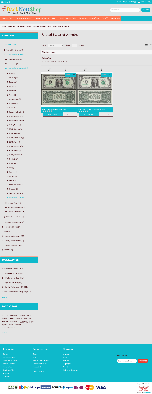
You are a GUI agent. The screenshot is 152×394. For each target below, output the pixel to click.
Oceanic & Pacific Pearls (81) (16, 211)
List (150, 45)
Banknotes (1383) (7, 18)
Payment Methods (38, 371)
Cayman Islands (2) (15, 99)
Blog (34, 357)
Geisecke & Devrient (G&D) (13, 269)
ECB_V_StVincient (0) (15, 155)
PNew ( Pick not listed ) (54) (14, 241)
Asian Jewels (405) (13, 64)
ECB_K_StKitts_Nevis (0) (16, 138)
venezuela (18, 325)
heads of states (22, 318)
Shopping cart (67, 364)
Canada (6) (12, 95)
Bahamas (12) (13, 78)
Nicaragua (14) (13, 189)
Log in (125, 2)
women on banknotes (8, 328)
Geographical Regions (24, 26)
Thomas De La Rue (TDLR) (13, 273)
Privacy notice (7, 367)
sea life (11, 325)
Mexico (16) (12, 180)
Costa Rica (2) (13, 103)
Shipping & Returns (9, 364)
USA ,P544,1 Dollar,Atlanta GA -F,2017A (55, 109)
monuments (13, 321)
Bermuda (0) (13, 90)
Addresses (66, 360)
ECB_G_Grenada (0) (15, 133)
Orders (65, 357)
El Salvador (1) (13, 159)
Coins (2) (105, 18)
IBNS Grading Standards (10, 360)
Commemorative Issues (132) (89, 18)
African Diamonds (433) (15, 59)
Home (4, 26)
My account (66, 354)
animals (5, 315)
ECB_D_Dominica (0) (15, 129)
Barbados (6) (13, 82)
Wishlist (65, 367)
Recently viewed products (41, 360)
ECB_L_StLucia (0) (14, 142)
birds (29, 315)
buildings (4, 318)
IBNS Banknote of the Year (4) (15, 217)
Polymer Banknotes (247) (67, 18)
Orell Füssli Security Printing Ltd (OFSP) (17, 292)
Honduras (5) (13, 172)
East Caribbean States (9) (17, 120)
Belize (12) (12, 86)
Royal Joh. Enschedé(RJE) (13, 283)
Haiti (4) (11, 168)
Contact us (6, 376)
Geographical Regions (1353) (15, 54)
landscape (5, 321)
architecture (13, 315)
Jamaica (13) (13, 176)
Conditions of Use (8, 370)
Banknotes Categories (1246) (45, 18)
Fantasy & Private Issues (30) (14, 50)
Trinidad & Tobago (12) (16, 193)
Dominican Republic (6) (16, 116)
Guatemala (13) (13, 163)
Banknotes (11, 26)
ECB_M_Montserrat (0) (16, 146)
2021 (46, 62)
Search (35, 354)
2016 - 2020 (54, 62)
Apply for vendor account (70, 370)
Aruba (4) (12, 73)
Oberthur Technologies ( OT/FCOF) (16, 287)
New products (37, 367)
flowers (11, 318)
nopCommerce (147, 392)
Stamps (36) (115, 18)
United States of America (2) (17, 197)
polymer (4, 325)
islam (30, 318)
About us (6, 373)
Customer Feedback (9, 357)
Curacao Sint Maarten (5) (16, 112)
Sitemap (5, 354)
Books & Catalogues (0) (24, 18)
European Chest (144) (14, 203)
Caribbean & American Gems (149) (18, 68)
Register (118, 2)
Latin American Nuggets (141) (16, 207)
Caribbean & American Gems (42, 26)
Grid (146, 45)
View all (4, 297)
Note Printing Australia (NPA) (14, 278)
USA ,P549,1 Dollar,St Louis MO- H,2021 (91, 109)
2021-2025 (64, 62)
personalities (27, 321)
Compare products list (39, 364)
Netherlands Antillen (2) (16, 185)
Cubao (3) (12, 108)
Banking (22, 315)
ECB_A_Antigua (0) (15, 125)
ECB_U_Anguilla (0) (15, 150)
